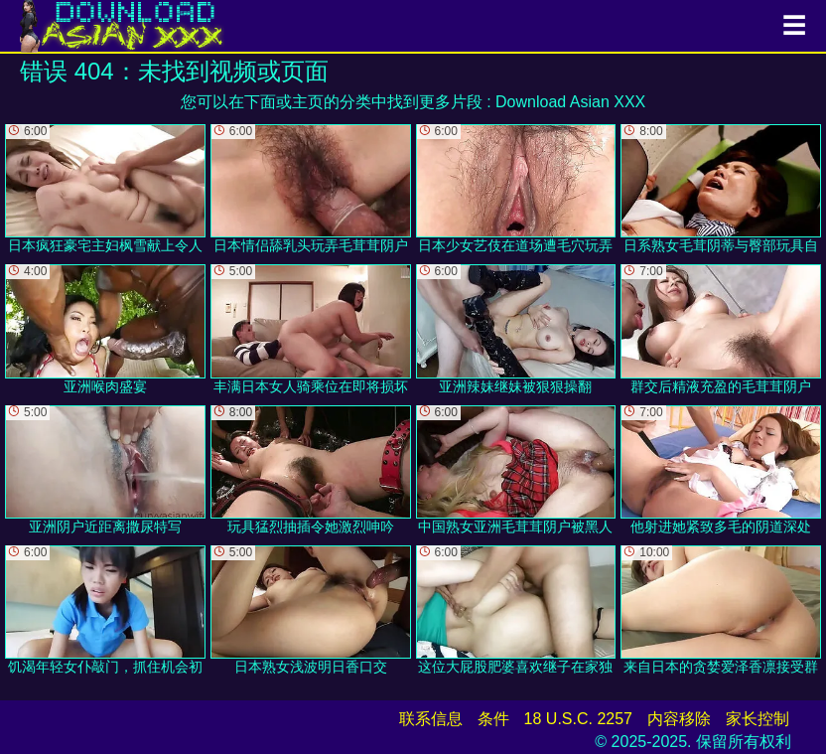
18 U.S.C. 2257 (578, 718)
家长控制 (757, 718)
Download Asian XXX (570, 101)
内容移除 (679, 718)
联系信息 (431, 718)
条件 (493, 718)
